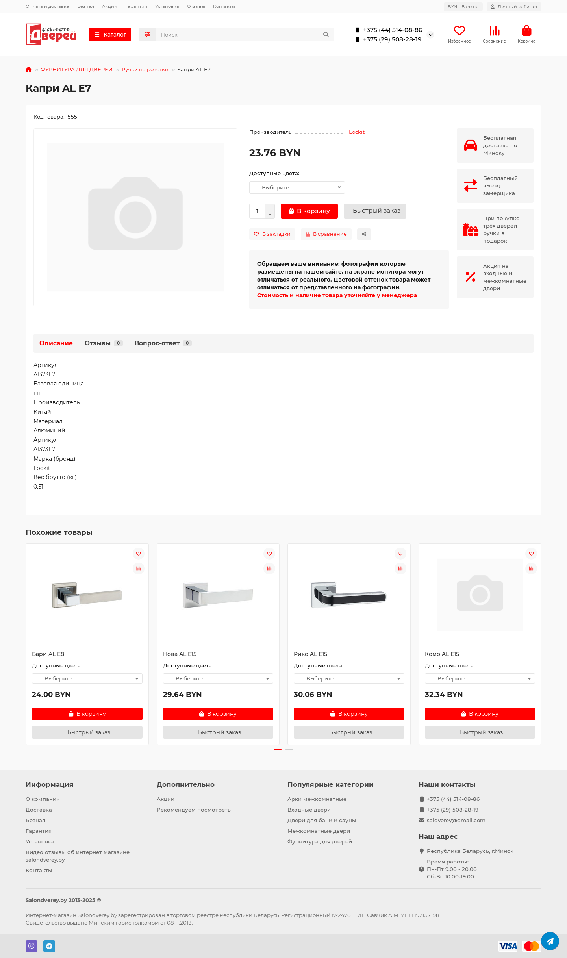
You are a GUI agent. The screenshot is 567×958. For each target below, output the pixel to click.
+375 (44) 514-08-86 (387, 30)
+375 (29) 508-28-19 (387, 39)
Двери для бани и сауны (321, 820)
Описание (56, 343)
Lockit (357, 132)
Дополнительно (186, 784)
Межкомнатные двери (318, 831)
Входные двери (309, 809)
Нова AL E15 (179, 654)
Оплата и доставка (47, 6)
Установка (167, 6)
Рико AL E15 (310, 654)
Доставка (39, 809)
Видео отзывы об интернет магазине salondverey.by (78, 856)
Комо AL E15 (442, 654)
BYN (463, 6)
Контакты (224, 6)
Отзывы (196, 6)
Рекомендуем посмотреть (194, 809)
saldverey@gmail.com (456, 820)
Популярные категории (330, 784)
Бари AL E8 (48, 654)
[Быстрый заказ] (375, 211)
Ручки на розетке (145, 69)
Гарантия (136, 6)
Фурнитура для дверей (319, 841)
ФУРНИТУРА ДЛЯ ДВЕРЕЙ (77, 69)
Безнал (85, 6)
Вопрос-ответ (163, 343)
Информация (50, 784)
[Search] (245, 34)
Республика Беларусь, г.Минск (470, 851)
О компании (43, 799)
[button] (278, 749)
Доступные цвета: (274, 173)
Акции (109, 6)
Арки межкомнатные (316, 799)
